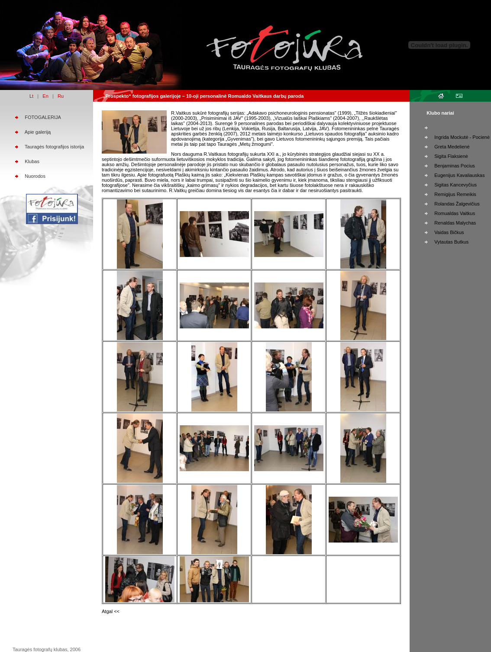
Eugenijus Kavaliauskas (459, 175)
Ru (61, 96)
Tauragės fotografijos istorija (54, 146)
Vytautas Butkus (451, 241)
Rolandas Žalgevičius (457, 203)
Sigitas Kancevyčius (455, 184)
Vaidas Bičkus (449, 232)
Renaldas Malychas (455, 222)
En (45, 96)
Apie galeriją (38, 132)
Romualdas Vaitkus (454, 213)
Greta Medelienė (451, 146)
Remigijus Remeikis (455, 194)
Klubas (32, 161)
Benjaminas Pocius (454, 165)
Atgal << (111, 611)
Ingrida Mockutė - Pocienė (462, 137)
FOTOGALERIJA (43, 117)
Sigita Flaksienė (451, 156)
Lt (31, 96)
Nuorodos (35, 176)
